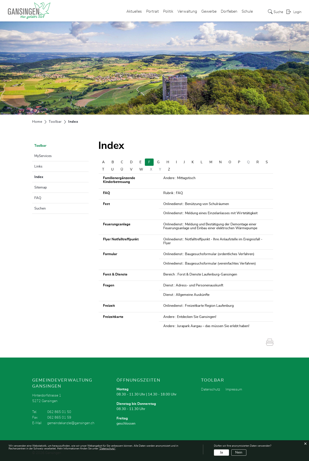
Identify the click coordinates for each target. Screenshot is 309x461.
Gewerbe (209, 11)
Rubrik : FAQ (173, 193)
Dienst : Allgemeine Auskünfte (186, 294)
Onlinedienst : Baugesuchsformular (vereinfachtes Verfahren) (209, 263)
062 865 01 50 (59, 412)
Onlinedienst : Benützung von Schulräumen (196, 204)
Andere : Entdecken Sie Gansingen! (189, 317)
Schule (247, 11)
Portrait (152, 11)
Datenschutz (210, 389)
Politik (168, 11)
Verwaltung (187, 11)
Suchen (40, 208)
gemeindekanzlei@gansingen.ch (70, 423)
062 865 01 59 (59, 417)
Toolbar (40, 145)
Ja (221, 452)
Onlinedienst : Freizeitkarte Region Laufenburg (198, 305)
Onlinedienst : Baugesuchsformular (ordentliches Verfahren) (208, 254)
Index (49, 176)
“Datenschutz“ (107, 448)
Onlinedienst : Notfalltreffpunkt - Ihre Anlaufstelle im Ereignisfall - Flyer (212, 241)
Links (38, 166)
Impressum (234, 389)
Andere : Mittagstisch (179, 178)
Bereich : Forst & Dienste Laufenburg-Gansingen (200, 274)
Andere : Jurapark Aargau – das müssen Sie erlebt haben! (206, 326)
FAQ (37, 198)
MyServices (43, 156)
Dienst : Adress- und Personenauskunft (193, 285)
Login (297, 12)
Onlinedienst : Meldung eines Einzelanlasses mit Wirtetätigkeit (210, 213)
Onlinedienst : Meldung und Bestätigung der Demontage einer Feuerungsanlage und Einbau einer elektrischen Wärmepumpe (210, 226)
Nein (238, 452)
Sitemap (40, 187)
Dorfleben (229, 11)
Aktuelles (134, 11)
